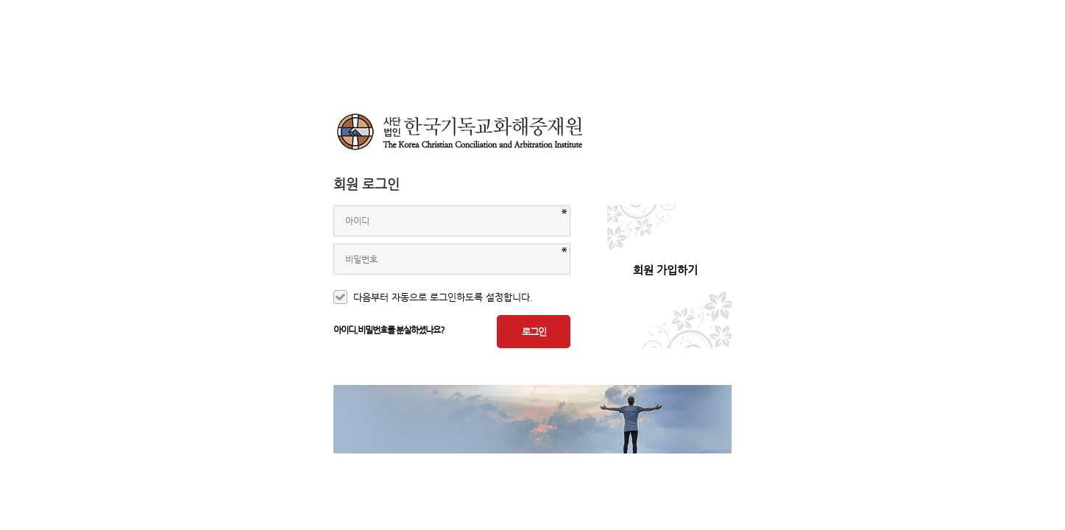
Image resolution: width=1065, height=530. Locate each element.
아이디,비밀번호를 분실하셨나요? (389, 330)
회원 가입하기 (665, 270)
